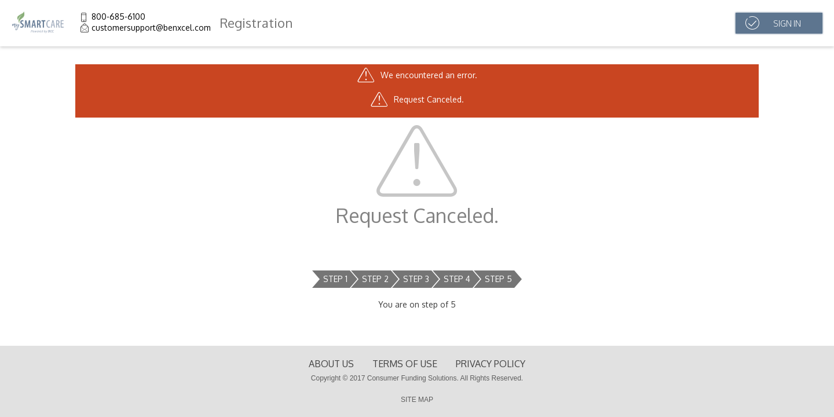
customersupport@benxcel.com (151, 27)
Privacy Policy (490, 364)
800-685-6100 (118, 16)
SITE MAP (417, 400)
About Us (331, 364)
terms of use (404, 364)
